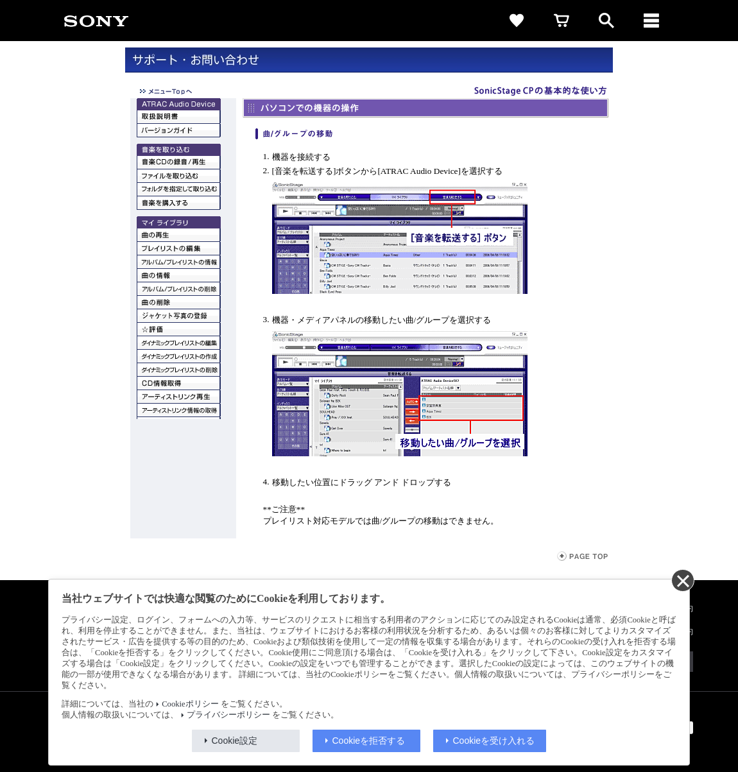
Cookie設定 (235, 740)
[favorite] (516, 20)
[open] (606, 20)
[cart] (561, 20)
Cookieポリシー (190, 703)
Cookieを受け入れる (494, 740)
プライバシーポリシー (228, 714)
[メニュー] (651, 20)
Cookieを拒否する (369, 740)
